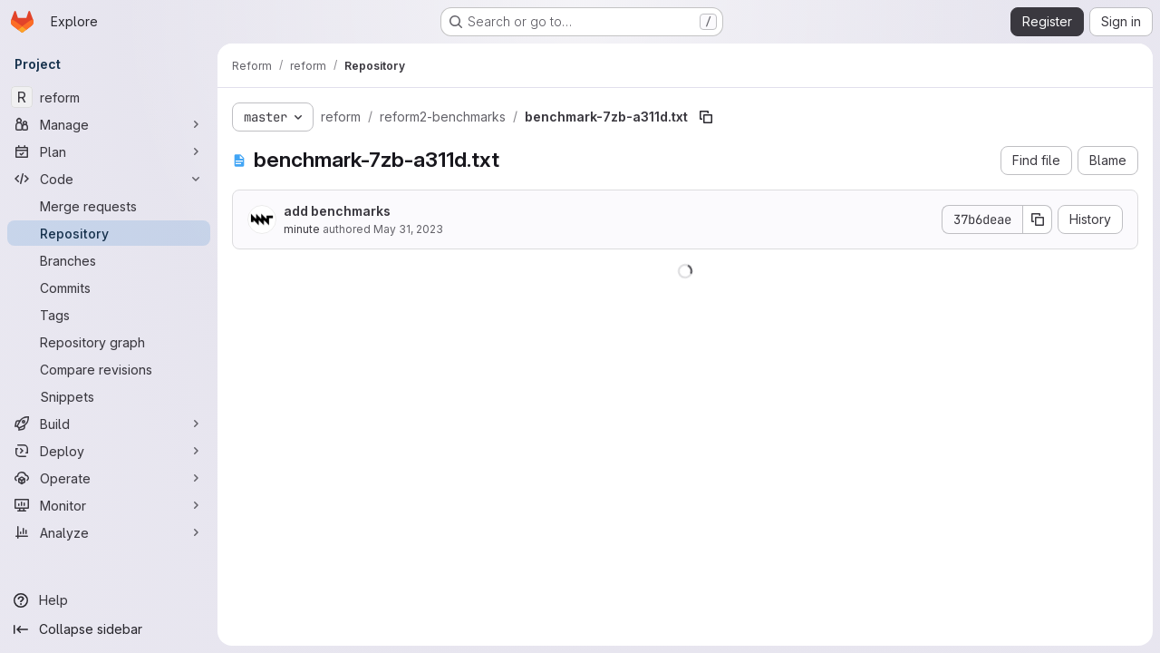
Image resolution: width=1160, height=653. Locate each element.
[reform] (108, 97)
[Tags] (108, 314)
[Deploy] (108, 450)
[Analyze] (108, 532)
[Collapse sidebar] (108, 629)
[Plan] (108, 151)
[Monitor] (108, 505)
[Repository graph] (108, 342)
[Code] (108, 178)
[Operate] (108, 478)
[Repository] (108, 233)
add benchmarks (337, 211)
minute (302, 229)
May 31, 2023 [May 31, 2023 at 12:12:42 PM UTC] (408, 229)
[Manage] (108, 124)
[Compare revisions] (108, 369)
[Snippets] (108, 396)
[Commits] (108, 287)
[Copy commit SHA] (1037, 219)
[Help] (108, 600)
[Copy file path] (705, 117)
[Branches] (108, 260)
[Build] (108, 423)
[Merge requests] (108, 206)
